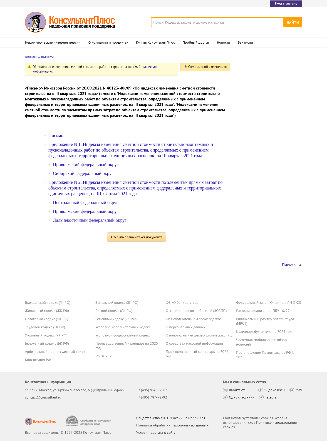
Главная (30, 56)
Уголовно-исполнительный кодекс (123, 327)
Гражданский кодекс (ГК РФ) (47, 302)
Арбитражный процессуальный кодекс (56, 351)
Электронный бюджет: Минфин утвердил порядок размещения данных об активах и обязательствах (268, 113)
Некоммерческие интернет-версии (53, 42)
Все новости (248, 173)
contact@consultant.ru (43, 397)
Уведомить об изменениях (207, 67)
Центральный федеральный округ (85, 202)
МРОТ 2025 (104, 356)
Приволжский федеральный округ (86, 164)
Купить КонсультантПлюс (155, 42)
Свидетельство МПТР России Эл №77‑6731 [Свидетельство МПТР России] (171, 418)
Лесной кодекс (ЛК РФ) (113, 310)
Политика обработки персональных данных (172, 425)
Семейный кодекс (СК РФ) (115, 318)
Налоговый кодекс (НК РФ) (46, 318)
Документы (46, 56)
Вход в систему (286, 3)
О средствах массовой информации (194, 343)
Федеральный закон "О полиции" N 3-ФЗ (268, 302)
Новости (223, 42)
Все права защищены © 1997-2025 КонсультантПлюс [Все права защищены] (68, 432)
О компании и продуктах (108, 42)
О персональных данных (186, 327)
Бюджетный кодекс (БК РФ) (47, 343)
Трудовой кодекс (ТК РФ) (45, 327)
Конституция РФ (38, 359)
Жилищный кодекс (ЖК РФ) (47, 310)
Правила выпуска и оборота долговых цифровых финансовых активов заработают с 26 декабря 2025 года (267, 89)
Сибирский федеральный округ (83, 173)
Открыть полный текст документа (136, 237)
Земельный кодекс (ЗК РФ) (116, 302)
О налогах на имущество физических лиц (199, 335)
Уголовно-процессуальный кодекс (122, 335)
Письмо (55, 135)
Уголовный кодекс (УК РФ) (46, 335)
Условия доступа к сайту (155, 432)
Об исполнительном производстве (193, 318)
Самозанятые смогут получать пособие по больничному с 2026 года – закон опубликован (268, 158)
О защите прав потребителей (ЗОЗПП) (196, 310)
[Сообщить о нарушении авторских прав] (89, 421)
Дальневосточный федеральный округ (89, 220)
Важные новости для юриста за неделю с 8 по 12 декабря (262, 136)
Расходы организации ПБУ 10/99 (263, 310)
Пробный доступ (196, 42)
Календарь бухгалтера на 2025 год (264, 331)
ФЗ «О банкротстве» (182, 302)
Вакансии (245, 42)
